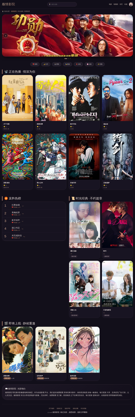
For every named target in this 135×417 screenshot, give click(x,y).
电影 (110, 4)
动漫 (125, 4)
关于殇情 (51, 408)
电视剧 (116, 4)
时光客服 (83, 408)
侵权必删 (75, 408)
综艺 (121, 4)
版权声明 (67, 408)
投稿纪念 (59, 408)
